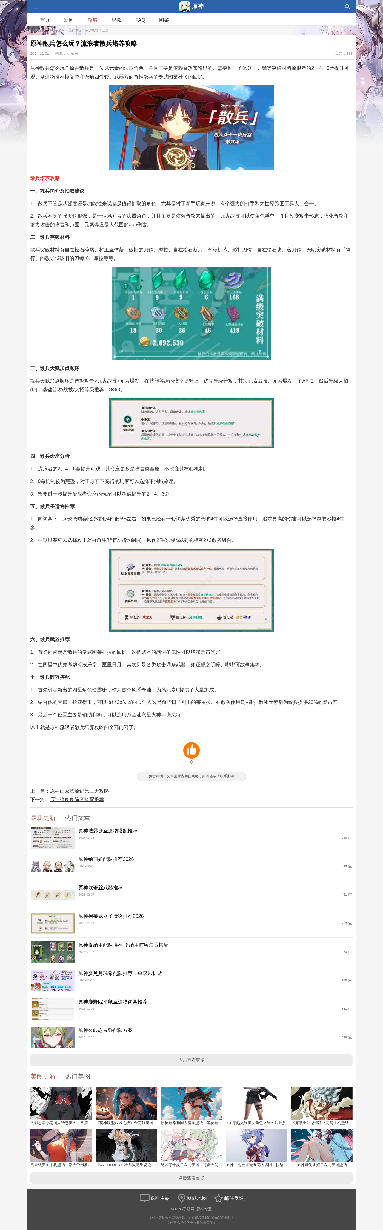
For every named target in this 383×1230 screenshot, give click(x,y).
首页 (45, 20)
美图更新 (43, 1076)
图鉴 (164, 20)
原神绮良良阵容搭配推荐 (77, 799)
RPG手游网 (56, 30)
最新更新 (43, 817)
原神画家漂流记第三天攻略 (79, 791)
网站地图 (191, 1198)
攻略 (93, 20)
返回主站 (154, 1198)
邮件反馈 (228, 1198)
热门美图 (77, 1076)
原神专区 (75, 30)
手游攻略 (91, 30)
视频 (116, 20)
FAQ (140, 20)
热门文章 (77, 817)
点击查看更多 (191, 1060)
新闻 (69, 20)
